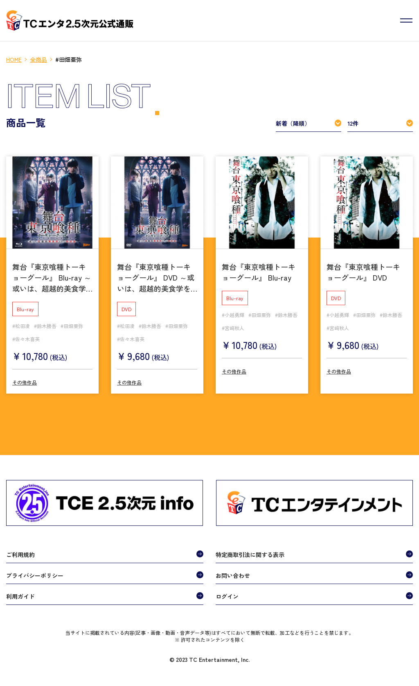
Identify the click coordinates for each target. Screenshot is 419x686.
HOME (14, 59)
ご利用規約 (20, 552)
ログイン (227, 594)
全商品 (38, 59)
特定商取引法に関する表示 (250, 552)
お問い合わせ (233, 573)
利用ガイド (20, 594)
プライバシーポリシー (34, 573)
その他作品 (24, 379)
